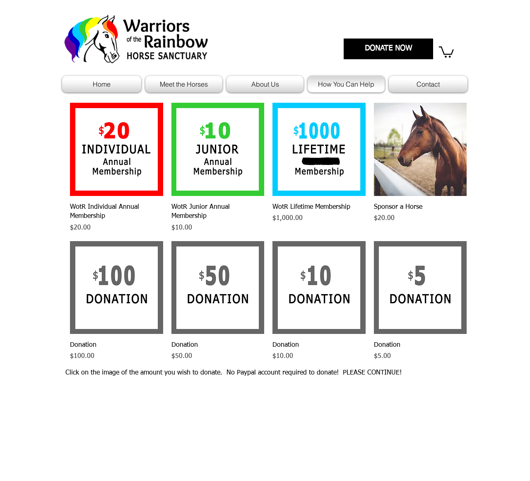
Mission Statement (293, 418)
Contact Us (426, 430)
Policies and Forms (294, 430)
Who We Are (428, 418)
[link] (446, 51)
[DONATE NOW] (388, 49)
